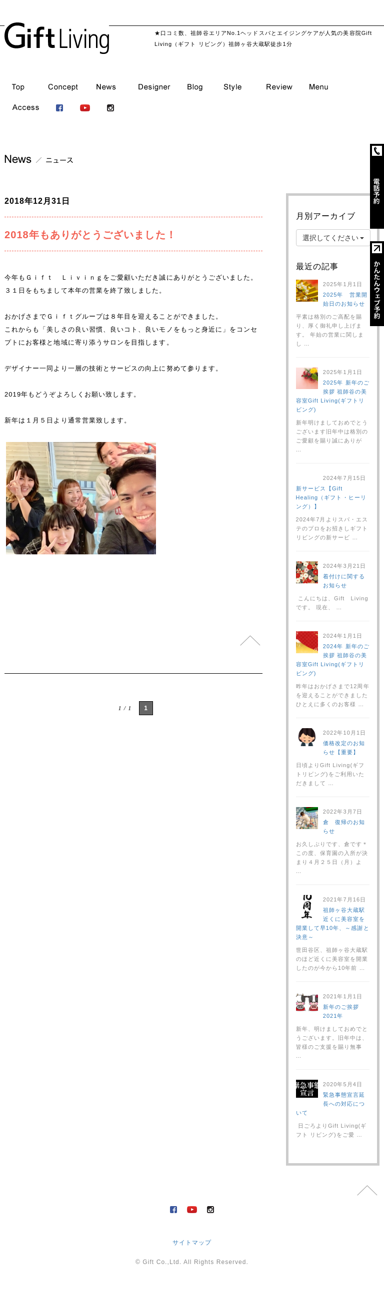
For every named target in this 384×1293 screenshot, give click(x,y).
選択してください (333, 238)
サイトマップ (192, 1242)
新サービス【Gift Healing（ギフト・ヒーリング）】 (331, 497)
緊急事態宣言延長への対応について (331, 1104)
